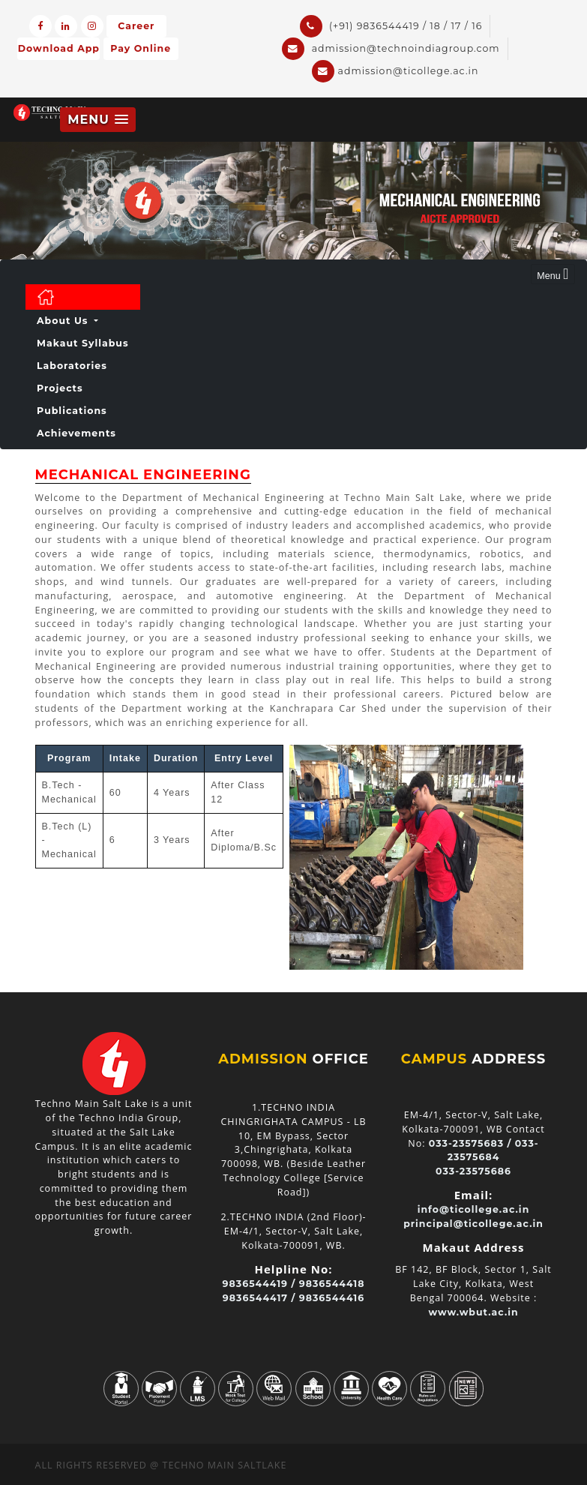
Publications (72, 410)
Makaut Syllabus (83, 343)
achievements (76, 433)
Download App (59, 49)
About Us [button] (64, 320)
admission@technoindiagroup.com (390, 49)
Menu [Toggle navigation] (552, 273)
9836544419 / (259, 1283)
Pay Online (140, 49)
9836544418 (332, 1283)
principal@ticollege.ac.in (473, 1223)
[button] (98, 119)
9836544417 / (259, 1298)
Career (136, 26)
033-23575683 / (470, 1143)
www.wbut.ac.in (473, 1312)
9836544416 (331, 1298)
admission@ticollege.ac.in (395, 71)
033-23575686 (473, 1171)
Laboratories (72, 365)
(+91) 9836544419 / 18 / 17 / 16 (391, 26)
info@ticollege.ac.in (474, 1209)
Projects (60, 388)
